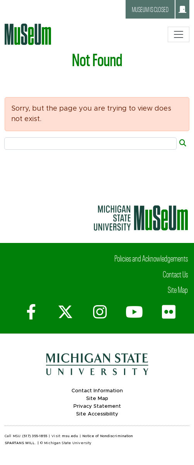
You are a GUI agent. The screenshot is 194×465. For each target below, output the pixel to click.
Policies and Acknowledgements (151, 258)
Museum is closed (159, 9)
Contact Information (97, 390)
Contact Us (175, 273)
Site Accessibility (97, 414)
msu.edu (70, 436)
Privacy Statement (97, 406)
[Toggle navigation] (178, 34)
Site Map (178, 289)
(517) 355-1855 (34, 436)
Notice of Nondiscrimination (107, 436)
